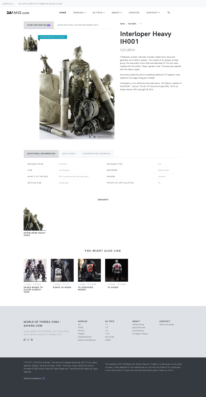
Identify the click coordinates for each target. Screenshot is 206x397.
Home (63, 12)
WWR (80, 327)
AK (79, 324)
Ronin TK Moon (62, 287)
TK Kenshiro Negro (85, 288)
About (117, 12)
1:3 (106, 327)
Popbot (81, 333)
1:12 (107, 333)
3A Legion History (140, 333)
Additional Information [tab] (41, 153)
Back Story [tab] (68, 153)
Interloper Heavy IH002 (35, 233)
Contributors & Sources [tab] (96, 153)
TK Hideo (113, 287)
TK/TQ (81, 330)
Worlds (79, 12)
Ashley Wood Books (87, 339)
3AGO (107, 339)
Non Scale (109, 336)
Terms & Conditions (32, 378)
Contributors (138, 330)
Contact (153, 12)
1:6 (106, 330)
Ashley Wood (138, 324)
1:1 (106, 324)
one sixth (132, 23)
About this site (138, 327)
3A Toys (99, 12)
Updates (134, 12)
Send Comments (167, 324)
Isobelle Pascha (84, 336)
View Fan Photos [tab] (38, 25)
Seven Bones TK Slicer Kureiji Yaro (33, 289)
